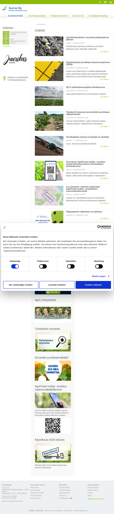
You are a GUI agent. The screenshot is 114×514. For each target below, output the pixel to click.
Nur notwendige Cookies (21, 285)
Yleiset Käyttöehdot (80, 511)
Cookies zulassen (93, 285)
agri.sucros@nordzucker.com (12, 501)
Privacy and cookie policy (53, 511)
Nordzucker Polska (37, 493)
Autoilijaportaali (97, 15)
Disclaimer (68, 511)
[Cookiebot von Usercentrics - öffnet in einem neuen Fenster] (99, 227)
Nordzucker (35, 487)
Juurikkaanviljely (37, 15)
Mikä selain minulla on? (95, 499)
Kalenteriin (6, 46)
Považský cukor (36, 495)
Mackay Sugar (36, 498)
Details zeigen (98, 276)
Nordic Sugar (35, 490)
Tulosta (105, 2)
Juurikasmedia (15, 15)
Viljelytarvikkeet (59, 15)
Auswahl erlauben (57, 285)
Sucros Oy (78, 15)
